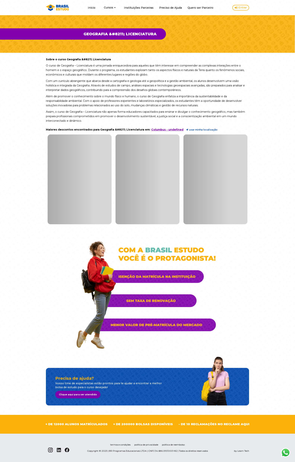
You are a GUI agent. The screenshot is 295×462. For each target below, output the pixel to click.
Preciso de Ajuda (170, 7)
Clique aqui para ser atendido (78, 394)
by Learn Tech (241, 450)
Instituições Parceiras (139, 7)
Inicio (91, 7)
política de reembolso (173, 444)
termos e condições (120, 444)
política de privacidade (146, 444)
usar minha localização (201, 130)
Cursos (110, 7)
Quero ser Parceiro (200, 7)
